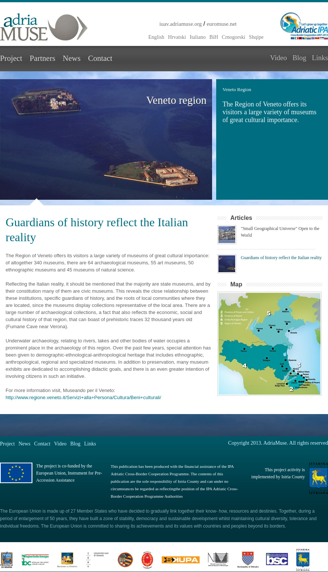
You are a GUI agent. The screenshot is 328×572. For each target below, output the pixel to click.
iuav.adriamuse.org (181, 24)
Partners (42, 58)
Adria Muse (44, 27)
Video (278, 58)
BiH (213, 37)
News (72, 58)
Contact (100, 58)
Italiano (198, 37)
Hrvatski (177, 37)
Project (11, 58)
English (156, 37)
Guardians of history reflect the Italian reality (281, 257)
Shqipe (256, 37)
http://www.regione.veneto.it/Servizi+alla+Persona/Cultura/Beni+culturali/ (83, 397)
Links (320, 58)
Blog (299, 58)
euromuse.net (222, 24)
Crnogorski (233, 37)
